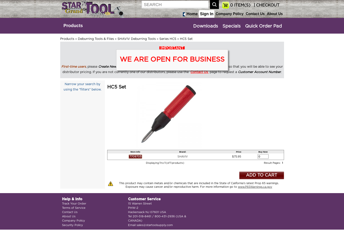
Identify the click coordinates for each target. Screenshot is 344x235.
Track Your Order (74, 203)
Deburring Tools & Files (96, 39)
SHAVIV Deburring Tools (137, 39)
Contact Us (255, 14)
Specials (231, 26)
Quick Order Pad (263, 26)
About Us (275, 14)
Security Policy (72, 225)
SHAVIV (182, 156)
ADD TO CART (261, 175)
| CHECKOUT (266, 5)
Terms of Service (73, 208)
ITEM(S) (240, 5)
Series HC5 (167, 39)
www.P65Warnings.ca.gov (255, 186)
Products (73, 25)
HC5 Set (186, 39)
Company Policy (229, 14)
